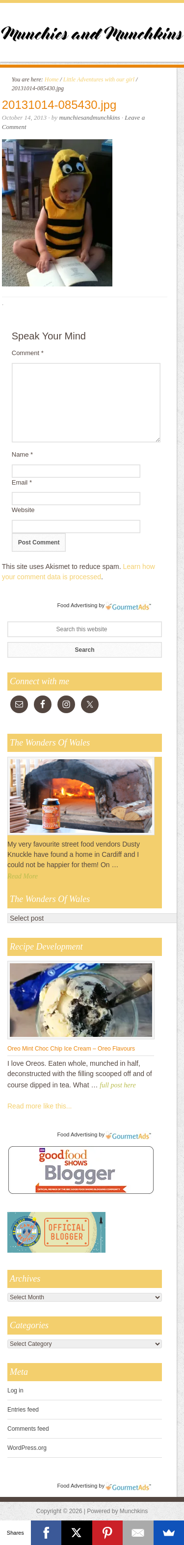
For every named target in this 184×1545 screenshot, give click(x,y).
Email (22, 482)
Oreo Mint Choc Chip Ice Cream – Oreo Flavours (71, 1048)
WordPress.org (27, 1447)
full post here (117, 1085)
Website (23, 510)
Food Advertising (77, 605)
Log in (15, 1390)
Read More (22, 876)
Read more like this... (39, 1106)
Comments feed (28, 1428)
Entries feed (23, 1409)
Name (22, 454)
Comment (28, 353)
